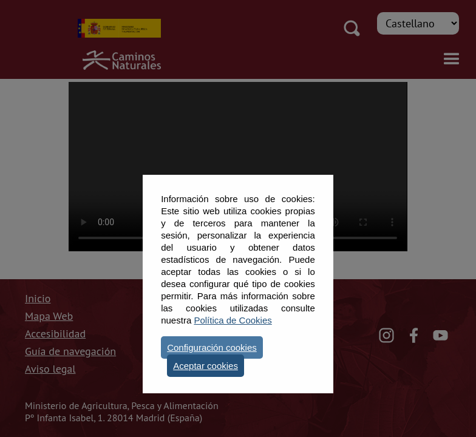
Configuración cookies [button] (212, 347)
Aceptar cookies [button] (205, 366)
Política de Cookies (232, 320)
